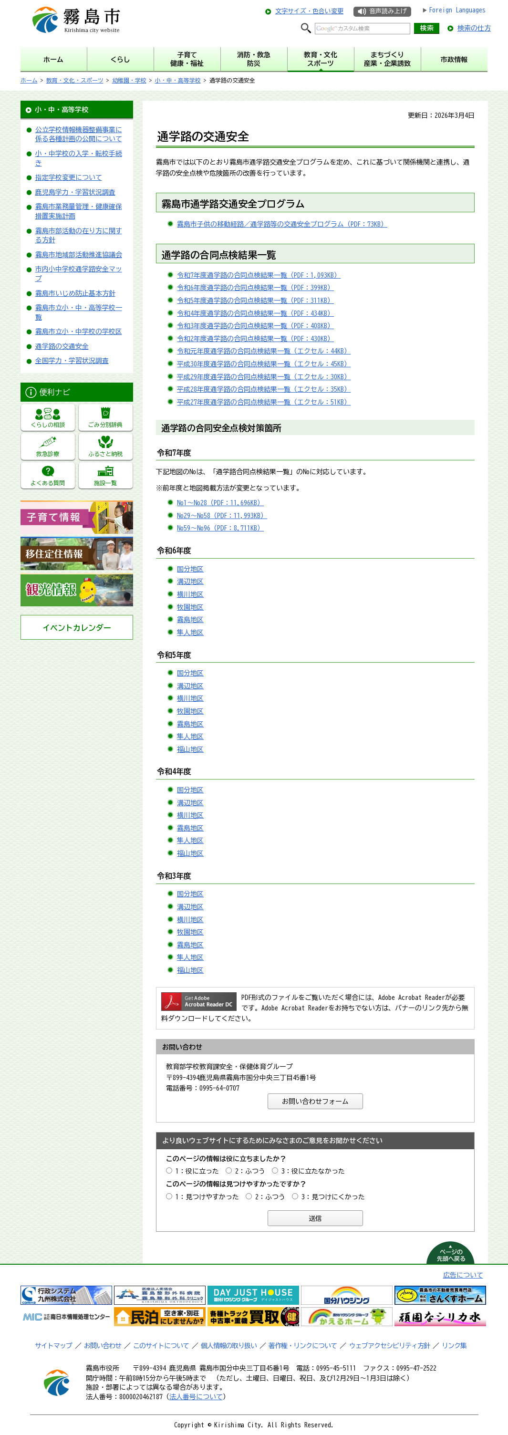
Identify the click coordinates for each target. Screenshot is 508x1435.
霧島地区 (190, 619)
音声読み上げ (387, 11)
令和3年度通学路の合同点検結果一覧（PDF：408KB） (255, 325)
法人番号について (196, 1396)
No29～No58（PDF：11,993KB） (222, 515)
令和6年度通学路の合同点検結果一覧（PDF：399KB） (255, 287)
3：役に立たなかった (313, 1171)
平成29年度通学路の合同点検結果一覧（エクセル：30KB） (264, 377)
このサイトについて (161, 1345)
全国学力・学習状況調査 (72, 360)
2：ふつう (250, 1171)
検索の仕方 (474, 28)
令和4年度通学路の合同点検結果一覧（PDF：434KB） (255, 313)
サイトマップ (53, 1345)
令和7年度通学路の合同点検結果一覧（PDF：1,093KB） (259, 275)
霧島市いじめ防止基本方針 (75, 293)
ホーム (29, 80)
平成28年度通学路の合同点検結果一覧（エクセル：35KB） (264, 389)
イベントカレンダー (76, 628)
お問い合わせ (102, 1345)
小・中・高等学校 (178, 80)
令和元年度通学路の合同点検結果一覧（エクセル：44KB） (264, 351)
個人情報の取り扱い (229, 1345)
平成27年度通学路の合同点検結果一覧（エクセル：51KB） (264, 402)
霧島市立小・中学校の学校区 (78, 331)
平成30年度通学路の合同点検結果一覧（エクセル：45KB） (264, 364)
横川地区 (190, 594)
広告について (463, 1275)
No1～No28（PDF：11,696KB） (220, 502)
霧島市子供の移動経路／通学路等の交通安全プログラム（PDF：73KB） (282, 224)
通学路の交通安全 (62, 346)
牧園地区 (190, 607)
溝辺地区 (190, 581)
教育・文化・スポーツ (75, 80)
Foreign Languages (457, 10)
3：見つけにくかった (333, 1197)
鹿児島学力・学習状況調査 (75, 192)
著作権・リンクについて (303, 1345)
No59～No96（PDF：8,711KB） (220, 528)
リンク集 (454, 1345)
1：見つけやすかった (207, 1197)
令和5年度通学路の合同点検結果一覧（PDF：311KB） (255, 300)
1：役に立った (197, 1171)
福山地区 (190, 749)
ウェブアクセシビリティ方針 (389, 1345)
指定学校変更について (68, 177)
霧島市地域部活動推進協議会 (78, 254)
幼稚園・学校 (129, 80)
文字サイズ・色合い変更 (309, 11)
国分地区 (190, 569)
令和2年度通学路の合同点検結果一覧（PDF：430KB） (255, 338)
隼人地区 (190, 632)
